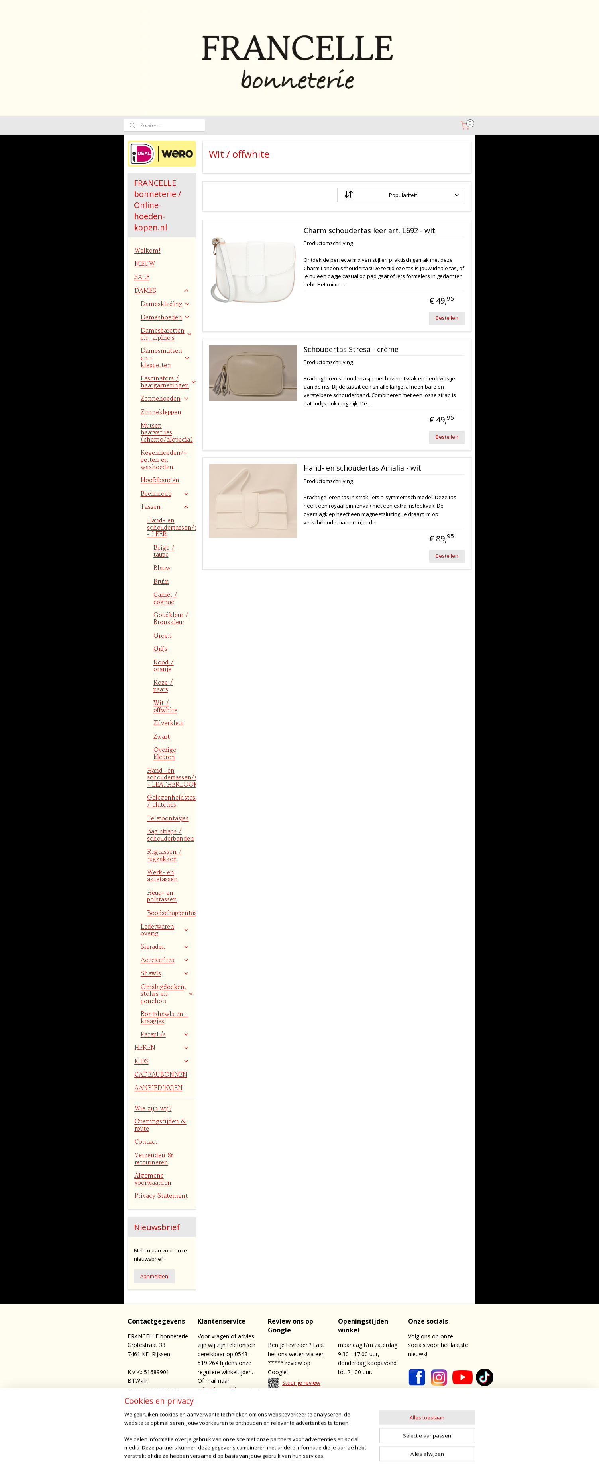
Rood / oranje (163, 665)
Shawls (165, 973)
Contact (145, 1141)
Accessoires (165, 959)
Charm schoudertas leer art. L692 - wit (369, 230)
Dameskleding (166, 303)
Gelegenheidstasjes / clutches (171, 800)
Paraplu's (165, 1034)
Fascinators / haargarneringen (168, 381)
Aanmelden (154, 1276)
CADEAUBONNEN (160, 1074)
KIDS (161, 1061)
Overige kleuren (164, 753)
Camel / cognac (165, 598)
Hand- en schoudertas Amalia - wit (362, 468)
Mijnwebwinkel (424, 1451)
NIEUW (144, 263)
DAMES (161, 290)
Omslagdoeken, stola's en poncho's (167, 993)
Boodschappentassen (171, 912)
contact (304, 1411)
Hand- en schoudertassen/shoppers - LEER (171, 527)
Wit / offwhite (165, 706)
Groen (162, 635)
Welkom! (147, 250)
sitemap (307, 1451)
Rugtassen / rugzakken (164, 855)
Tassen (165, 506)
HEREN (161, 1047)
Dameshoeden (165, 317)
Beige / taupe (164, 551)
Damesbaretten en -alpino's (166, 333)
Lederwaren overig (165, 929)
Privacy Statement (161, 1195)
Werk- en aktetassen (162, 875)
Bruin (161, 581)
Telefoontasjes (168, 818)
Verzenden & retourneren (153, 1158)
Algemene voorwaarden (152, 1178)
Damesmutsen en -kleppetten (165, 357)
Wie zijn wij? (153, 1108)
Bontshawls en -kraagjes (164, 1017)
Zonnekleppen (161, 412)
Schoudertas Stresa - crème (351, 349)
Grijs (160, 648)
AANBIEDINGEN (158, 1087)
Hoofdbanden (160, 480)
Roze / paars (163, 686)
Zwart (161, 736)
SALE (141, 277)
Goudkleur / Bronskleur (171, 618)
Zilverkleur (168, 723)
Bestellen (447, 317)
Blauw (162, 567)
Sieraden (165, 946)
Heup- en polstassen (162, 896)
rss (324, 1451)
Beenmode (165, 493)
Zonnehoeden (165, 398)
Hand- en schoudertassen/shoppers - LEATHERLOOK (171, 777)
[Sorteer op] (401, 195)
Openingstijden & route (160, 1124)
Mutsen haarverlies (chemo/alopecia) (167, 432)
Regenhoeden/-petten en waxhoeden (164, 459)
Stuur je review (301, 1382)
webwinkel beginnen (354, 1451)
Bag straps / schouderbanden (170, 834)
